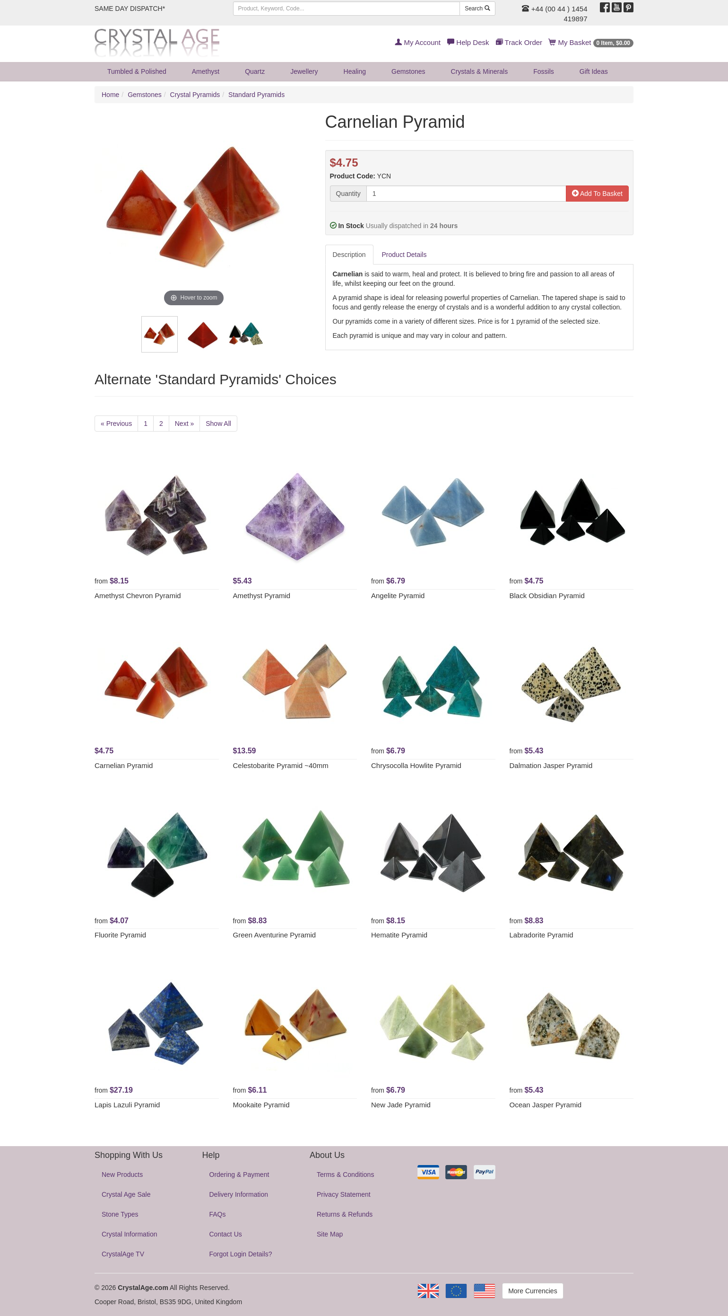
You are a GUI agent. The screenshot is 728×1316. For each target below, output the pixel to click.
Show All (218, 423)
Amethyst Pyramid (262, 596)
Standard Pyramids (256, 94)
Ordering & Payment (239, 1174)
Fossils (543, 71)
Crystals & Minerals (479, 71)
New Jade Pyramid (401, 1105)
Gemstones (408, 71)
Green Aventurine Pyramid (274, 935)
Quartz (255, 71)
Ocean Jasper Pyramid (546, 1105)
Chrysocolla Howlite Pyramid (416, 765)
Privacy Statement (344, 1194)
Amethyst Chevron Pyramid (138, 596)
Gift (594, 71)
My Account (418, 42)
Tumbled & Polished (136, 71)
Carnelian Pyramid (124, 765)
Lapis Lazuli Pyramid (127, 1105)
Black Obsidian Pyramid (547, 596)
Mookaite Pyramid (261, 1105)
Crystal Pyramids (195, 94)
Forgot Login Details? (240, 1254)
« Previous (116, 423)
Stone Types (120, 1214)
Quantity (348, 193)
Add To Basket (597, 193)
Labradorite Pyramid (541, 935)
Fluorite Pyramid (120, 935)
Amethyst (205, 71)
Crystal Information (129, 1234)
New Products (122, 1174)
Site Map (330, 1234)
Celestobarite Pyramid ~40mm (281, 765)
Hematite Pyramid (399, 935)
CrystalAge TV (123, 1254)
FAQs (217, 1214)
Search (477, 8)
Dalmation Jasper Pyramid (551, 765)
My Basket (591, 42)
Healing (355, 71)
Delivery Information (239, 1194)
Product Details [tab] (404, 254)
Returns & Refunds (345, 1214)
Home (110, 94)
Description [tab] (349, 254)
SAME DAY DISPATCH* (130, 8)
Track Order (519, 42)
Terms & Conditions (345, 1174)
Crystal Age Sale (126, 1194)
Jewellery (304, 71)
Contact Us (225, 1234)
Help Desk (468, 42)
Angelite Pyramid (398, 596)
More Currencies (532, 1291)
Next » (184, 423)
